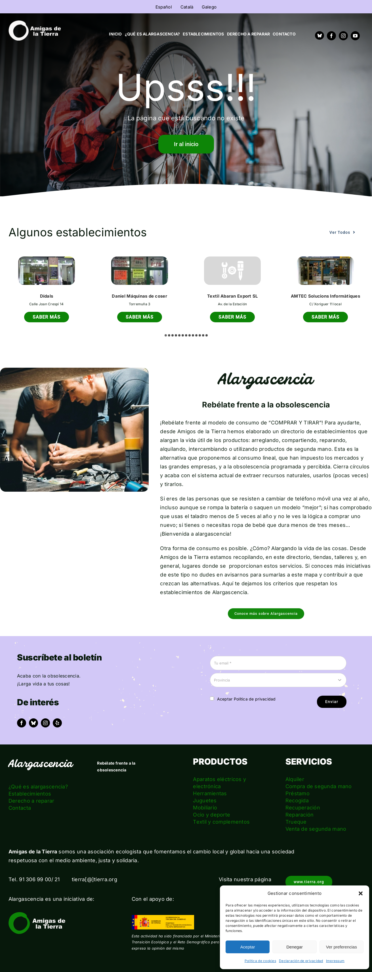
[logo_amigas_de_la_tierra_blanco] (35, 23)
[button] (360, 893)
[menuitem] (164, 7)
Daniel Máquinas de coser (139, 296)
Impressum (335, 961)
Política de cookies (260, 961)
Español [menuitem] (163, 7)
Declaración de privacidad (301, 961)
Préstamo (297, 793)
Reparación (299, 815)
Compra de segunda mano (318, 786)
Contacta (20, 808)
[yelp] (57, 722)
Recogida (297, 800)
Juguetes (205, 800)
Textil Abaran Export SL (232, 296)
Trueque (296, 822)
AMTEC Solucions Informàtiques (325, 296)
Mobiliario (205, 808)
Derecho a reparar (31, 801)
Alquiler (294, 779)
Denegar (294, 946)
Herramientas (210, 793)
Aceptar (247, 946)
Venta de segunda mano (315, 829)
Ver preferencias (341, 946)
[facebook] (331, 35)
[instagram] (343, 35)
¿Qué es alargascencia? (38, 787)
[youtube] (355, 35)
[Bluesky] (319, 35)
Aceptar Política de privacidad (246, 699)
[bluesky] (33, 722)
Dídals (46, 296)
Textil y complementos (221, 822)
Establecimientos (30, 794)
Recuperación (302, 808)
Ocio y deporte (211, 815)
